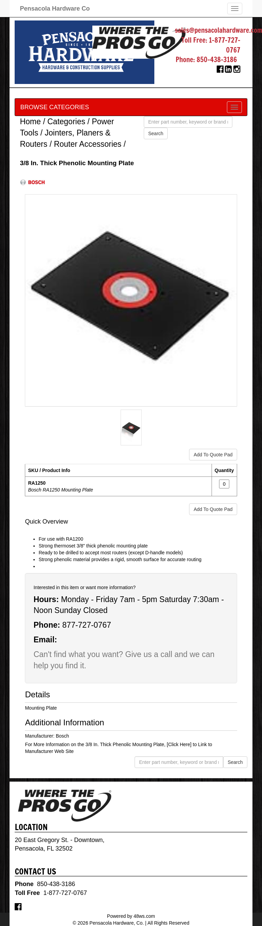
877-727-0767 (86, 625)
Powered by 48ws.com (131, 916)
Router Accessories (87, 144)
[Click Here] (179, 744)
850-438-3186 (217, 60)
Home (30, 121)
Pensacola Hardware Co (55, 8)
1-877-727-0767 (224, 45)
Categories (66, 121)
